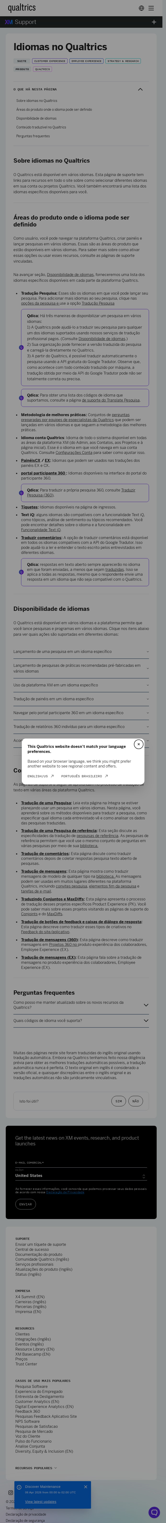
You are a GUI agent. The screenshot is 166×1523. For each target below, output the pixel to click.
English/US (38, 776)
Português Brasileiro (81, 776)
